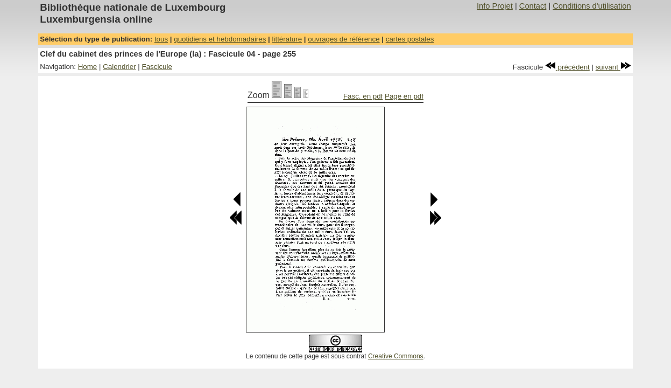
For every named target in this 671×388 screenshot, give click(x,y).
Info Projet (495, 6)
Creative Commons (395, 356)
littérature (287, 39)
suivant (613, 67)
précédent (567, 67)
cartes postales (410, 39)
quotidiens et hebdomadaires (220, 39)
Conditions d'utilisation (592, 6)
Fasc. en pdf (363, 96)
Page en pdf (404, 96)
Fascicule (157, 67)
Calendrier (119, 67)
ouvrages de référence (343, 39)
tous (161, 39)
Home (87, 67)
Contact (533, 6)
